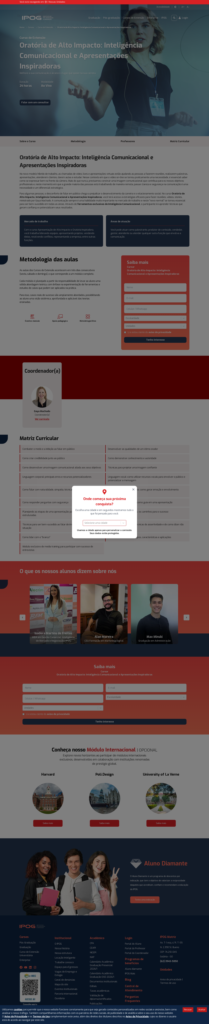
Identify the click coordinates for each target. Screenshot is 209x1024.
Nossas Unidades (57, 2)
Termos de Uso (41, 1016)
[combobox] (84, 523)
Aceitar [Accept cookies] (201, 1009)
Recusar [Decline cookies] (188, 1009)
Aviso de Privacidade (15, 1016)
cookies (18, 1009)
